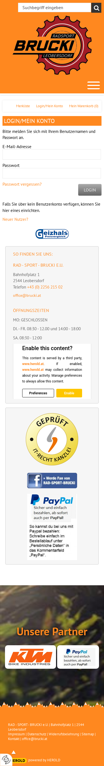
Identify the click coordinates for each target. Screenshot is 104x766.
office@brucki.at (27, 295)
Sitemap (88, 734)
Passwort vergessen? (22, 184)
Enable (69, 393)
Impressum (16, 734)
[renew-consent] (6, 760)
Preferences (38, 393)
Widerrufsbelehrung (64, 734)
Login (90, 190)
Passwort (10, 165)
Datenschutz (36, 734)
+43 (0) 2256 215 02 (45, 287)
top (13, 752)
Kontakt (13, 738)
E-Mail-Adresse (16, 146)
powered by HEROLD (44, 760)
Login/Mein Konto (49, 106)
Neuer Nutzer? (15, 219)
